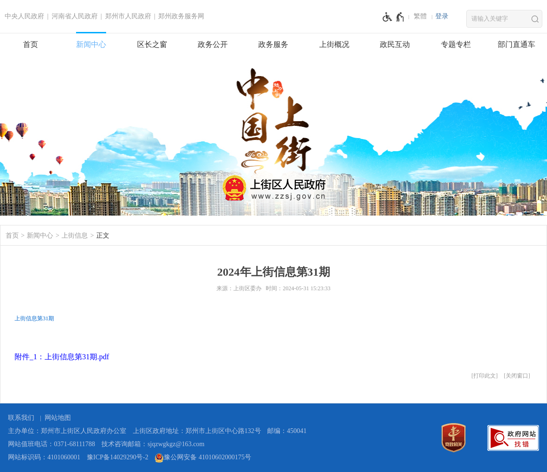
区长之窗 (152, 44)
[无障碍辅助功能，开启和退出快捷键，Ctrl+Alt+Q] (394, 17)
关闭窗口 (517, 375)
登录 (441, 16)
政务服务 (273, 44)
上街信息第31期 (34, 318)
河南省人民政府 (75, 16)
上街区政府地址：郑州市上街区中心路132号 (197, 430)
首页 (30, 44)
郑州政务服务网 (181, 16)
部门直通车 (516, 44)
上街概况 (334, 44)
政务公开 (213, 44)
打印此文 (484, 375)
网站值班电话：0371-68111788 (51, 444)
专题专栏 (456, 44)
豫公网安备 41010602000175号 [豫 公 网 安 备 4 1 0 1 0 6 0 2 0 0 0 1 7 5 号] (202, 458)
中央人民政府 (24, 16)
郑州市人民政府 (128, 16)
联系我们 (21, 417)
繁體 (420, 16)
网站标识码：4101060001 (44, 457)
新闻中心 (91, 44)
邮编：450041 (287, 430)
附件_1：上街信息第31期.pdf (62, 357)
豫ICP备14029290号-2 (117, 457)
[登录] (441, 16)
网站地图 (58, 417)
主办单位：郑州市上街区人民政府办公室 (67, 430)
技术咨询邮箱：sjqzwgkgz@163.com (152, 444)
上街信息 (75, 235)
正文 (102, 235)
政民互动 (395, 44)
